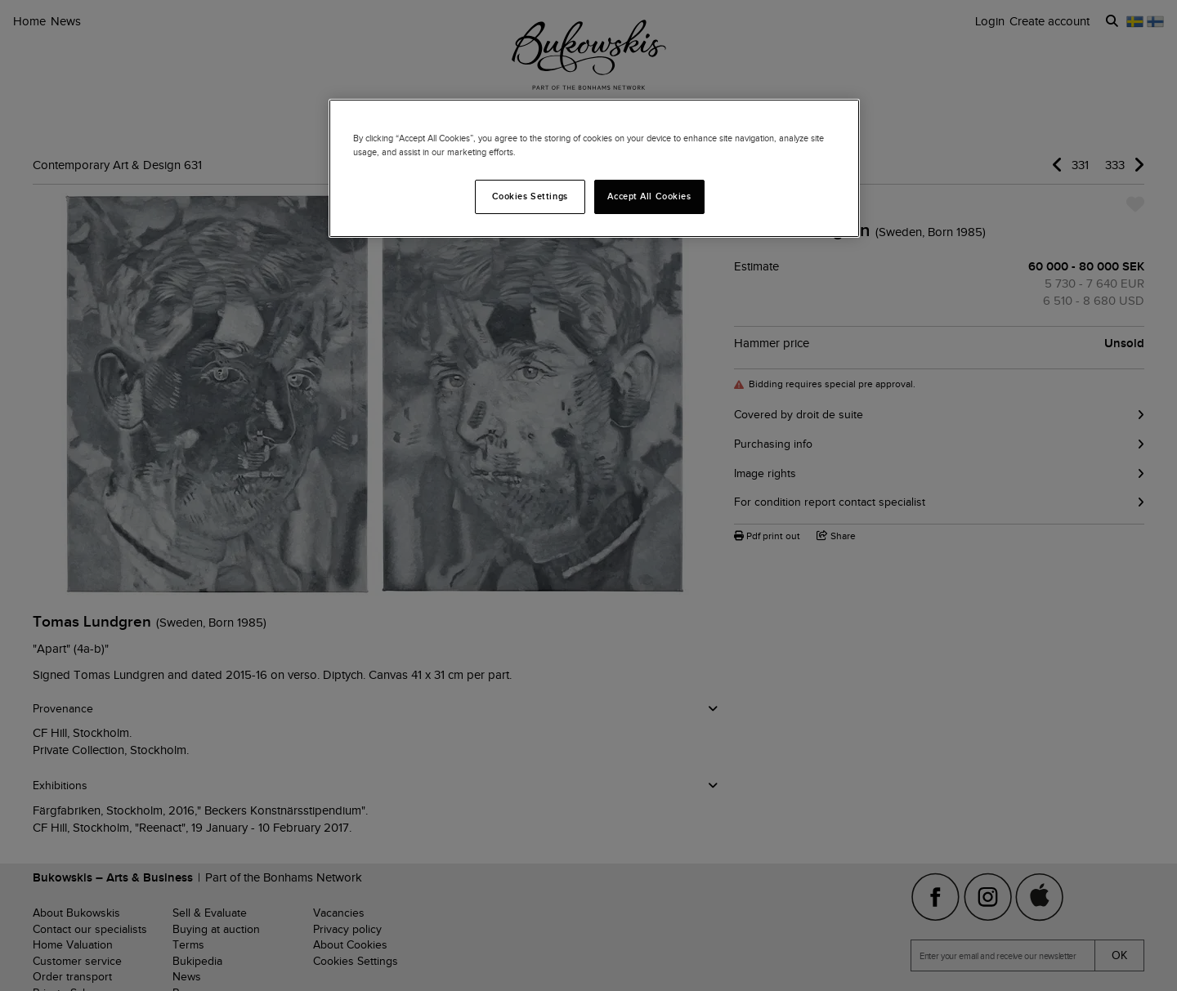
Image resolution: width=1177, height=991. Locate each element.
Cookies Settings (530, 196)
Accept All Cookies (649, 196)
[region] (594, 168)
